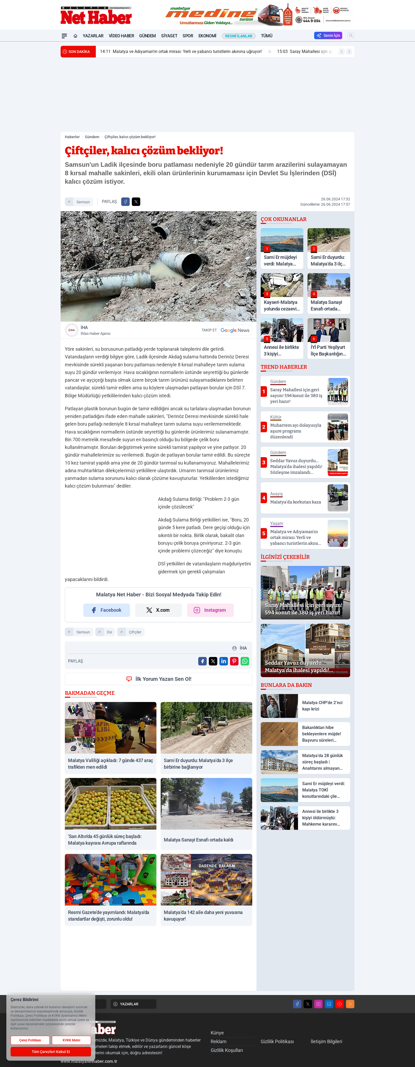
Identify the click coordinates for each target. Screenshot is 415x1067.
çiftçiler (135, 632)
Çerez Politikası (30, 1040)
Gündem (147, 35)
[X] (308, 1004)
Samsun (83, 202)
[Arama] (351, 35)
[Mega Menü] (64, 36)
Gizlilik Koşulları (227, 1050)
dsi (109, 632)
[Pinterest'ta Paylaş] (234, 661)
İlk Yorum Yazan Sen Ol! (158, 679)
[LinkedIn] (329, 1004)
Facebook (105, 610)
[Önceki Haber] (342, 51)
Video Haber (121, 35)
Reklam (219, 1041)
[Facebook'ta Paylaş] (125, 201)
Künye (217, 1033)
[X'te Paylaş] (136, 201)
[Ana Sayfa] (75, 36)
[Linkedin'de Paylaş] (223, 661)
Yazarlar (93, 35)
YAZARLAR (125, 1004)
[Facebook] (297, 1004)
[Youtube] (339, 1004)
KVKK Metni (71, 1040)
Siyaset (169, 35)
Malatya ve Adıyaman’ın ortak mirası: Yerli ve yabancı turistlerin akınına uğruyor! (185, 51)
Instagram (209, 610)
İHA (118, 330)
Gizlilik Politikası (277, 1041)
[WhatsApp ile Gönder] (245, 661)
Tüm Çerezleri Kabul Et (51, 1052)
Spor (188, 35)
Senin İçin (328, 35)
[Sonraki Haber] (349, 51)
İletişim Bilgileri (326, 1041)
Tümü (266, 35)
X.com (158, 610)
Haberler (72, 137)
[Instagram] (318, 1004)
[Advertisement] (35, 121)
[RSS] (350, 1004)
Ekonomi (207, 35)
